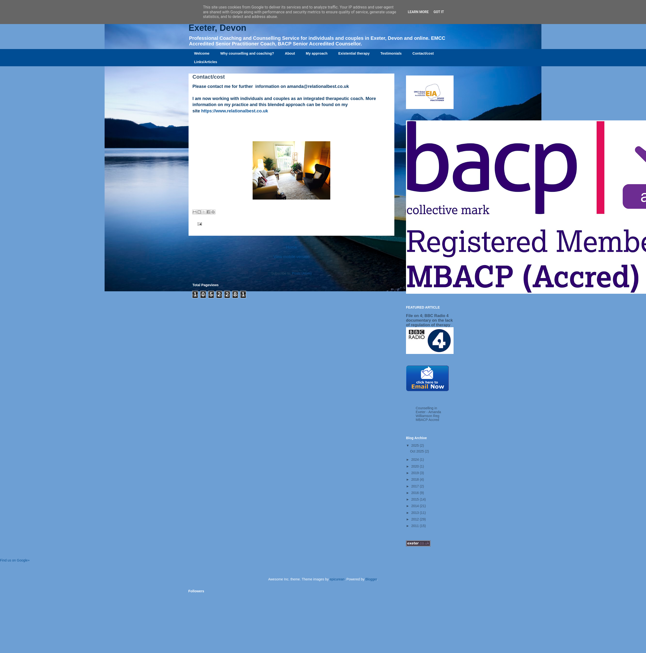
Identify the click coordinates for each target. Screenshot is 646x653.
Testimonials (391, 53)
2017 (415, 486)
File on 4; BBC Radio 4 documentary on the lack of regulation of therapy (429, 320)
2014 (415, 506)
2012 (415, 519)
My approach (316, 53)
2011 (415, 526)
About (290, 53)
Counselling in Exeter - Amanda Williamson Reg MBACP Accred (428, 414)
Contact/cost (423, 53)
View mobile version (291, 256)
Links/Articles (205, 62)
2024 (415, 459)
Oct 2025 (417, 451)
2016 (415, 493)
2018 (415, 479)
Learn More (418, 12)
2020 (415, 466)
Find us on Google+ (15, 560)
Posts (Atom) (302, 273)
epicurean (337, 579)
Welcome (201, 53)
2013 (415, 513)
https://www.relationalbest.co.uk (234, 111)
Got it (438, 12)
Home (291, 247)
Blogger (371, 579)
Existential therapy (354, 53)
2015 (415, 499)
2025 (415, 445)
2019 (415, 473)
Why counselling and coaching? (247, 53)
